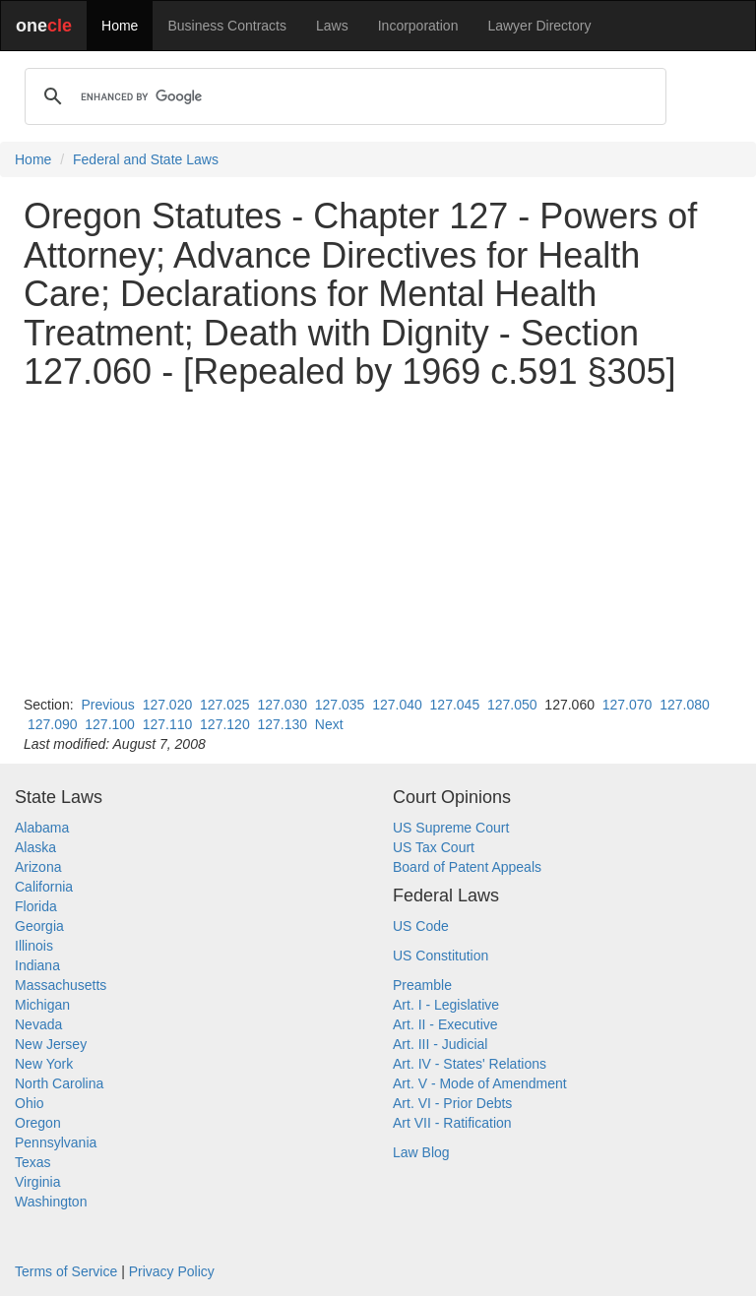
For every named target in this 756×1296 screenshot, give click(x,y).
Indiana (37, 965)
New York (44, 1064)
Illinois (34, 946)
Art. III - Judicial (440, 1044)
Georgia (39, 926)
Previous (107, 704)
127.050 (512, 704)
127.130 (282, 724)
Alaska (35, 847)
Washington (51, 1201)
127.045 (455, 704)
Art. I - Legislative (446, 1005)
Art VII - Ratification (452, 1123)
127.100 (110, 724)
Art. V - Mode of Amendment (480, 1083)
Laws (332, 25)
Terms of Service (66, 1271)
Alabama (42, 827)
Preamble (422, 985)
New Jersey (51, 1044)
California (44, 887)
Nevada (38, 1024)
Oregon (38, 1123)
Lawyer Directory (539, 25)
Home (119, 25)
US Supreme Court (451, 827)
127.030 (282, 704)
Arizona (38, 867)
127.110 (168, 724)
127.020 (168, 704)
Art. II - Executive (445, 1024)
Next (329, 724)
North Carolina (59, 1083)
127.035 (340, 704)
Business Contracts (226, 25)
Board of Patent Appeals (467, 867)
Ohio (29, 1103)
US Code (421, 926)
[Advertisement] (378, 543)
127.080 (685, 704)
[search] (342, 96)
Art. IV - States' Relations (469, 1064)
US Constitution (440, 955)
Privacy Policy (172, 1271)
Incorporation (418, 25)
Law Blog (421, 1152)
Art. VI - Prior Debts (452, 1103)
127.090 (53, 724)
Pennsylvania (55, 1142)
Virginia (37, 1182)
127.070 (627, 704)
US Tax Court (433, 847)
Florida (36, 906)
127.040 (397, 704)
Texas (33, 1162)
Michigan (42, 1005)
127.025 (225, 704)
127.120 (225, 724)
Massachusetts (60, 985)
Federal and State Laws (146, 159)
